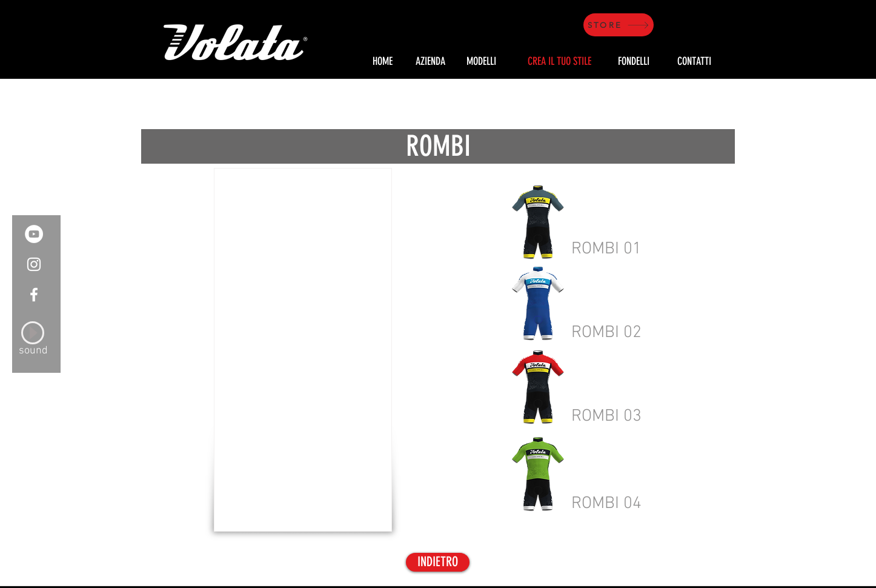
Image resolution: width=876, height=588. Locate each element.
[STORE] (618, 24)
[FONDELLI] (633, 62)
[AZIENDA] (430, 62)
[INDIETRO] (438, 562)
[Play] (32, 332)
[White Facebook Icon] (34, 295)
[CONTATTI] (694, 62)
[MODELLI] (481, 62)
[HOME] (382, 62)
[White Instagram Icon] (34, 264)
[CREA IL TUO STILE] (559, 62)
